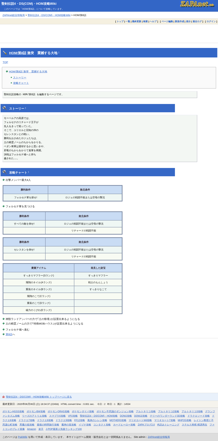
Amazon (31, 429)
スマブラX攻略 (57, 415)
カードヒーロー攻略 (124, 424)
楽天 (40, 429)
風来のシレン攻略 (97, 420)
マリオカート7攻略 (164, 420)
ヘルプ (153, 21)
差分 (188, 21)
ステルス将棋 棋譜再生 (194, 424)
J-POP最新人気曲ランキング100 (64, 429)
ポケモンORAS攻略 (58, 411)
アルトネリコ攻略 (146, 411)
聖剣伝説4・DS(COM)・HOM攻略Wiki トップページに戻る (39, 396)
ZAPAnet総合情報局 (13, 15)
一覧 (128, 21)
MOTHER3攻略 (117, 420)
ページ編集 (167, 21)
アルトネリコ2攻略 (168, 411)
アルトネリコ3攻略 (192, 411)
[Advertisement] (109, 33)
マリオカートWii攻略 (140, 420)
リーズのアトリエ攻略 (34, 415)
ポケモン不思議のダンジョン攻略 (115, 411)
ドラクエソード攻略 (198, 415)
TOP (5, 62)
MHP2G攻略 (184, 420)
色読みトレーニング (168, 424)
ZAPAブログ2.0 (146, 424)
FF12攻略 (79, 420)
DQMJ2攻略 (140, 415)
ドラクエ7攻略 (27, 420)
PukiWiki (22, 437)
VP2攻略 (73, 415)
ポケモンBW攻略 (36, 411)
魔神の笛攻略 (68, 424)
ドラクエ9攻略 (64, 420)
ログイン (211, 21)
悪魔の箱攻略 (27, 424)
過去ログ (197, 21)
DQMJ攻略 (126, 415)
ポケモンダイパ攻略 (83, 411)
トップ (120, 21)
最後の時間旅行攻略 (48, 424)
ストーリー (19, 77)
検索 (145, 21)
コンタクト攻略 (102, 424)
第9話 (9, 334)
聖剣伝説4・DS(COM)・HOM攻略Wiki (28, 3)
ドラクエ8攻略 (45, 420)
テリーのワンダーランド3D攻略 (167, 415)
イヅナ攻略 (85, 424)
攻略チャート (21, 82)
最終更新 (136, 21)
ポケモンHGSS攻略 (13, 411)
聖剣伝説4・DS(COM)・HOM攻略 (99, 415)
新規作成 (179, 21)
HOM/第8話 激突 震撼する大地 (28, 71)
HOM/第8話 (17, 53)
